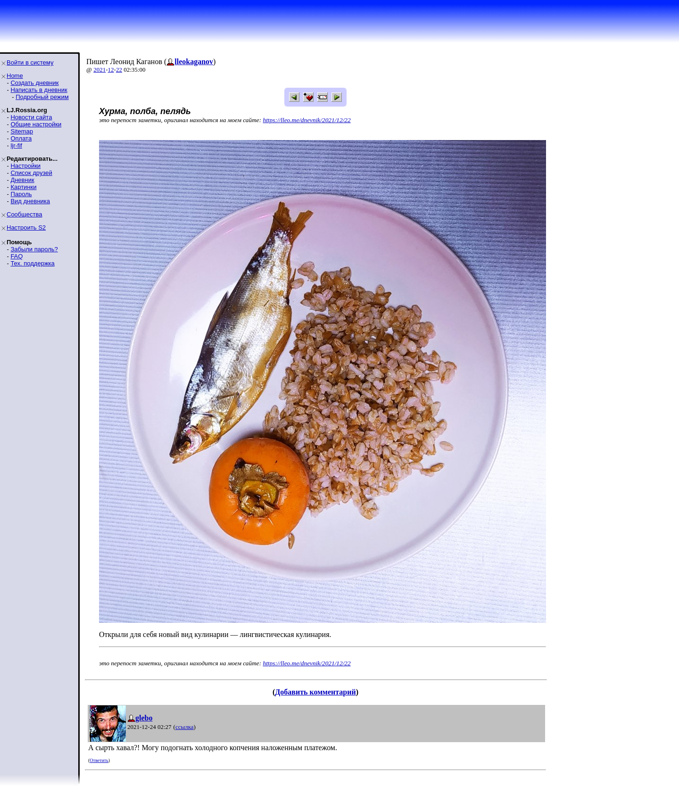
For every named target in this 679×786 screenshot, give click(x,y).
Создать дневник (34, 82)
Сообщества (24, 214)
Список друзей (31, 172)
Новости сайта (31, 117)
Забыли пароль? (34, 249)
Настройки (25, 165)
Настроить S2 (26, 227)
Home (15, 75)
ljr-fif (16, 145)
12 (111, 69)
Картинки (23, 186)
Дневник (22, 179)
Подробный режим (42, 96)
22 (119, 69)
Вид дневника (30, 201)
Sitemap (21, 131)
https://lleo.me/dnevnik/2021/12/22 (307, 120)
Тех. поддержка (32, 263)
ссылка (184, 726)
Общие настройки (35, 124)
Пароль (21, 194)
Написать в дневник (38, 89)
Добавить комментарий (315, 692)
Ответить (99, 760)
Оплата (21, 138)
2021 (99, 69)
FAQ (16, 256)
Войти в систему (30, 62)
